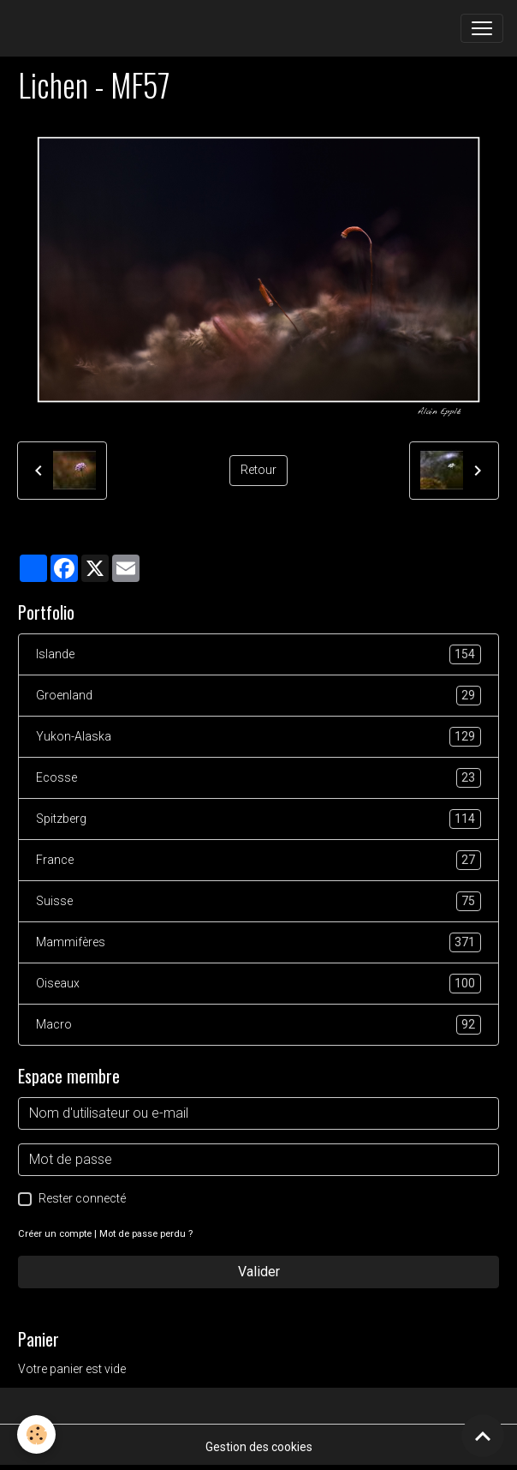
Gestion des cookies (258, 1447)
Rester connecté (82, 1198)
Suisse (258, 901)
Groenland (258, 695)
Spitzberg (258, 819)
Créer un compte (55, 1233)
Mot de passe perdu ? (146, 1233)
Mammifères (258, 942)
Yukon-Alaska (258, 737)
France (258, 860)
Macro (258, 1025)
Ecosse (258, 778)
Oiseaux (258, 983)
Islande (258, 654)
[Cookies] (36, 1434)
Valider (259, 1271)
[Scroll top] (482, 1435)
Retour (258, 470)
